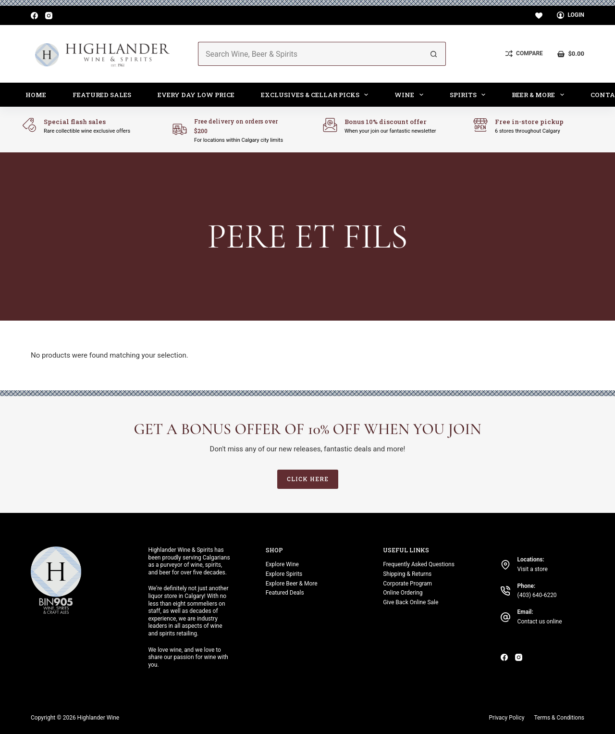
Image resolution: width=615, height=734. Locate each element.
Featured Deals (285, 592)
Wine (410, 94)
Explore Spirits (284, 574)
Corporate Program (407, 583)
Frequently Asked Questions (419, 564)
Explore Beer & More (292, 583)
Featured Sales (102, 94)
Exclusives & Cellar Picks (316, 94)
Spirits (470, 94)
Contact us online (539, 621)
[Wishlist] (538, 15)
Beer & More (540, 94)
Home (35, 94)
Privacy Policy (507, 717)
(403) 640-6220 (537, 595)
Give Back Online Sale (410, 602)
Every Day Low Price (196, 94)
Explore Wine (282, 564)
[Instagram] (48, 15)
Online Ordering (402, 592)
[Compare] (524, 54)
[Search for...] (310, 54)
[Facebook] (34, 15)
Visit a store (532, 569)
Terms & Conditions (559, 717)
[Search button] (434, 54)
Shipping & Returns (407, 574)
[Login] (570, 15)
